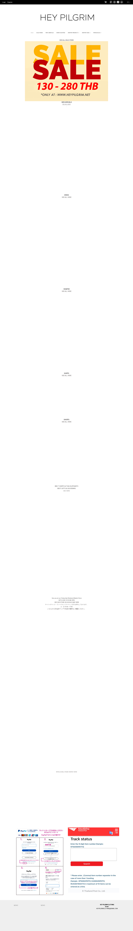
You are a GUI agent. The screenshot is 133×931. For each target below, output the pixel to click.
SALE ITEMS (39, 32)
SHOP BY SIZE (86, 32)
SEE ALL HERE (66, 104)
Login (4, 2)
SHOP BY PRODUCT (73, 32)
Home (32, 32)
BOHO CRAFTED (61, 32)
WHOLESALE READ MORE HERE (66, 772)
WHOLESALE (97, 32)
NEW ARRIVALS (50, 32)
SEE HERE (66, 491)
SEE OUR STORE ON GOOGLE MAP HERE (66, 602)
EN (127, 2)
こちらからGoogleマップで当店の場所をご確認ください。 (66, 609)
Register (9, 2)
